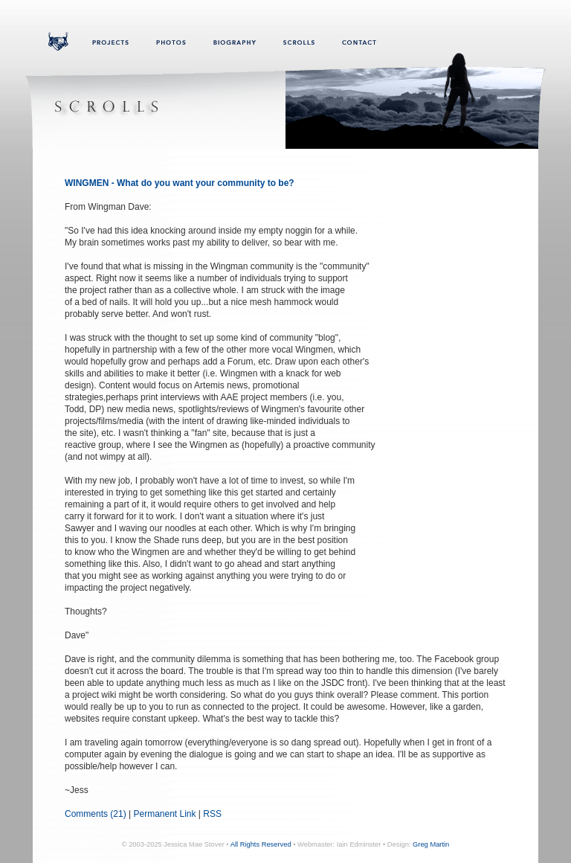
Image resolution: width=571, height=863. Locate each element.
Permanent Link (164, 814)
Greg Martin (431, 844)
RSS (212, 814)
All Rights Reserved (260, 844)
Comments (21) (95, 814)
